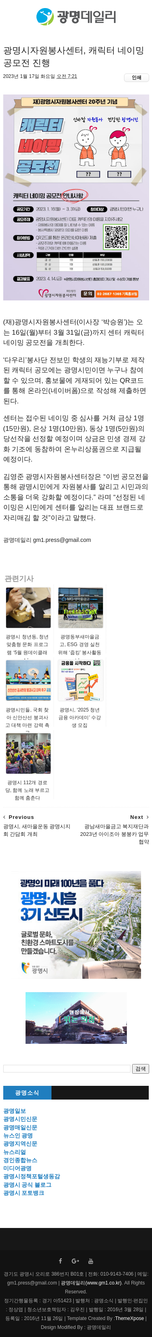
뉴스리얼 (14, 1152)
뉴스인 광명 (18, 1135)
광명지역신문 (20, 1143)
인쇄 (136, 77)
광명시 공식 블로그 (27, 1185)
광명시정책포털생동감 (31, 1176)
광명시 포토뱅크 (24, 1193)
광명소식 (27, 1093)
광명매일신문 (20, 1127)
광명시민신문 (20, 1119)
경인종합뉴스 (20, 1160)
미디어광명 (17, 1168)
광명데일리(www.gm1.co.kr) (91, 1283)
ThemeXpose (129, 1318)
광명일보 (14, 1111)
